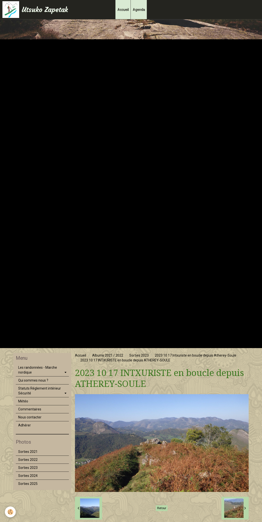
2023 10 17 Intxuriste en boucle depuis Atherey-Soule (195, 355)
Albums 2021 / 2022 (107, 355)
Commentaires (29, 409)
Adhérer (24, 425)
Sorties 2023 (139, 355)
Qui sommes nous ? (33, 380)
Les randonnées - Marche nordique (37, 370)
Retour (161, 508)
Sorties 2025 (28, 484)
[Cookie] (10, 511)
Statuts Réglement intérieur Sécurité (39, 390)
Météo (23, 401)
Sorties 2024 (28, 476)
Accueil (123, 9)
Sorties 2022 (28, 460)
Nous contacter (29, 417)
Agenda (139, 9)
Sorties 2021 (28, 452)
